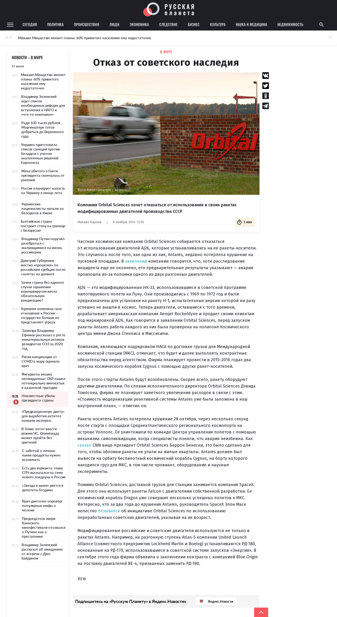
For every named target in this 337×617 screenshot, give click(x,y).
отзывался (109, 511)
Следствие (168, 24)
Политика (55, 24)
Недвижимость (290, 24)
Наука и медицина (251, 24)
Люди (114, 24)
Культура (217, 24)
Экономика (139, 24)
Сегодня (30, 24)
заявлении (136, 261)
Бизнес (194, 24)
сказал (84, 445)
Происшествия (86, 24)
